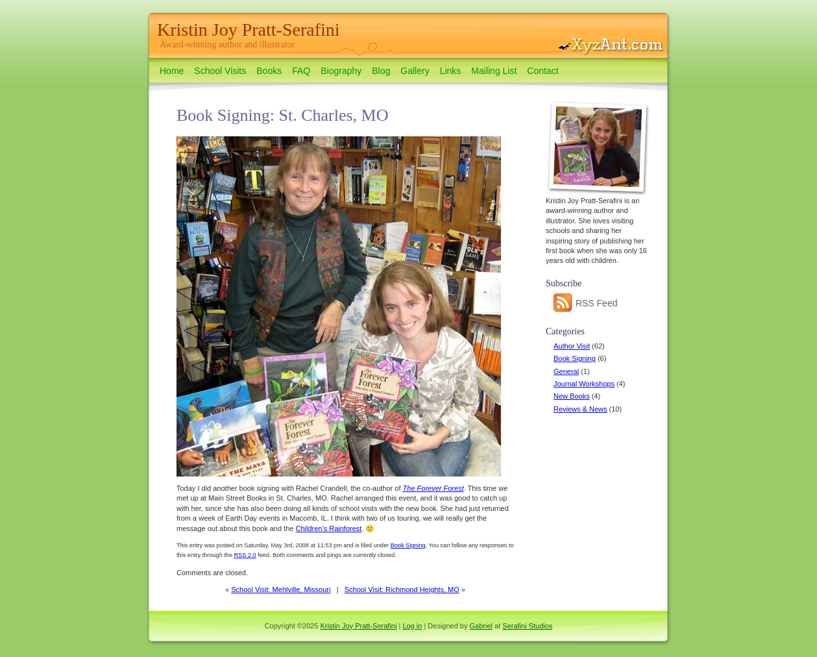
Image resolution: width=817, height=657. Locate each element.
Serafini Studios (527, 626)
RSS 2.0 (245, 555)
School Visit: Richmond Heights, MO (402, 589)
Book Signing (575, 358)
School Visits (220, 71)
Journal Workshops (584, 384)
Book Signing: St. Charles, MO (282, 115)
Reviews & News (580, 409)
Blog (381, 71)
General (566, 371)
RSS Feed (585, 303)
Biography (341, 71)
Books (269, 71)
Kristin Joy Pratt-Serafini (248, 29)
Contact (542, 71)
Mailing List (494, 71)
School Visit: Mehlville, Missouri (280, 589)
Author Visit (572, 346)
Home (172, 71)
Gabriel (481, 626)
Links (450, 71)
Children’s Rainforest (328, 528)
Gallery (414, 71)
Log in (412, 626)
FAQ (301, 71)
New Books (572, 396)
